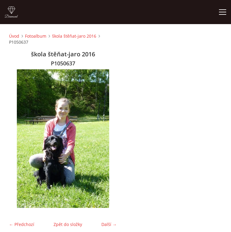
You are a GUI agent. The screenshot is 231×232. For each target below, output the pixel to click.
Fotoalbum (35, 36)
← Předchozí (21, 224)
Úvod (14, 36)
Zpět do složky (68, 224)
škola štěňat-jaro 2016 (74, 36)
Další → (109, 224)
